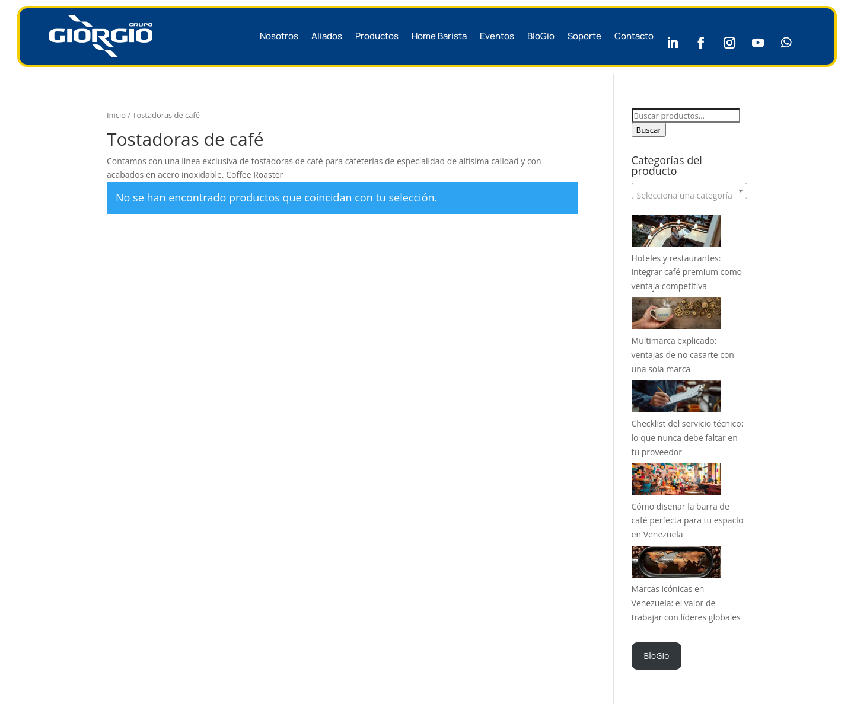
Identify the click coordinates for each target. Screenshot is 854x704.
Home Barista (439, 36)
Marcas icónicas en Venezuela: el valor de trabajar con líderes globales (686, 603)
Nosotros (279, 36)
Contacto (634, 36)
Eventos (497, 36)
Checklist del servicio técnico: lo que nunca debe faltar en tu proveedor (688, 437)
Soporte (584, 36)
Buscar (648, 129)
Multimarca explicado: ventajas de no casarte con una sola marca (683, 355)
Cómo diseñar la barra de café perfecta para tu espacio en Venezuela (688, 520)
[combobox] (689, 191)
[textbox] (689, 195)
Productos (377, 36)
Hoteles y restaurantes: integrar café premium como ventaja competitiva (687, 272)
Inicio (116, 115)
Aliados (326, 36)
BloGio (541, 36)
